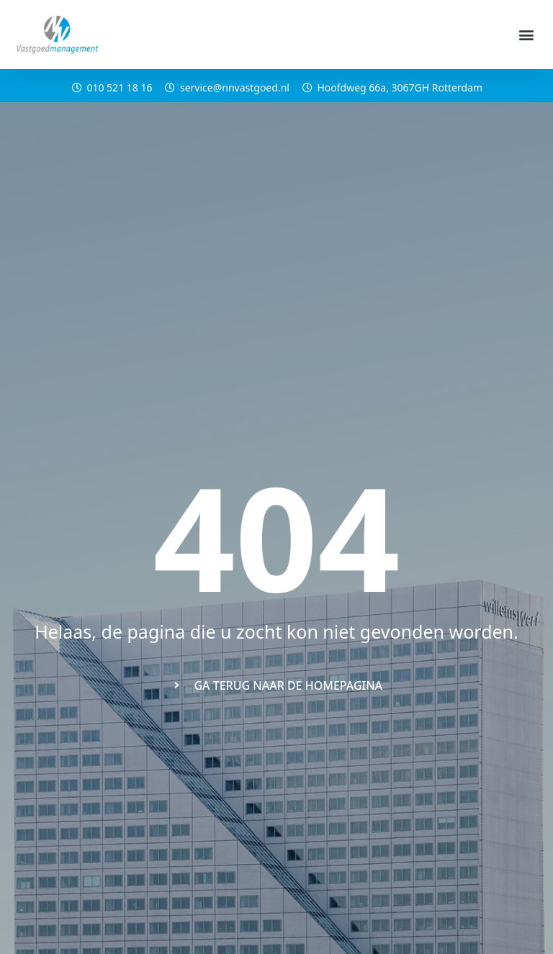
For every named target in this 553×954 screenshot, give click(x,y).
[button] (527, 35)
